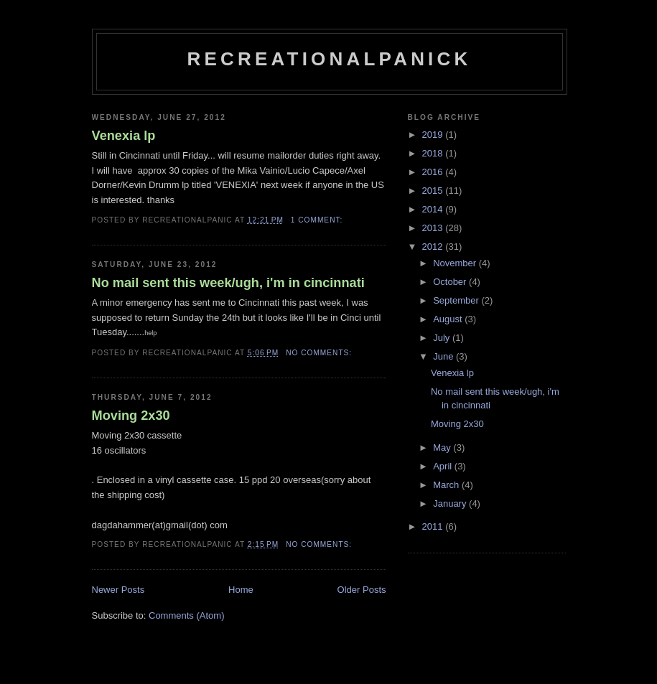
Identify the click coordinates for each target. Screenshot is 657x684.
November (456, 263)
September (457, 300)
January (451, 503)
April (444, 466)
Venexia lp (124, 135)
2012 (434, 246)
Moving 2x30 (131, 415)
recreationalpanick (329, 59)
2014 (434, 209)
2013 (434, 227)
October (451, 281)
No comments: (320, 353)
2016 (434, 172)
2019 (434, 134)
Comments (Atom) (186, 615)
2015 (434, 190)
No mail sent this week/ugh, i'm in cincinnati (228, 283)
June (444, 356)
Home (240, 589)
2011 (434, 526)
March (447, 484)
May (443, 447)
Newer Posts (118, 589)
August (449, 319)
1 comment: (318, 220)
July (442, 337)
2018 (434, 153)
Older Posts (361, 589)
